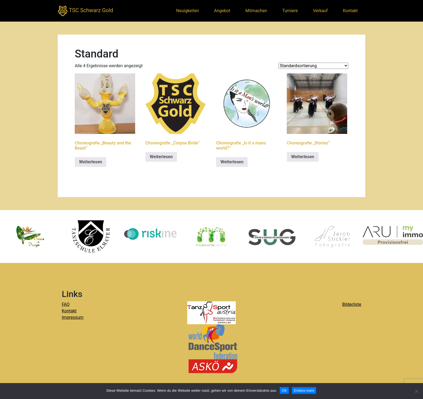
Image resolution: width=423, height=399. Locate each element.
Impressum (73, 317)
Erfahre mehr (304, 390)
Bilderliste (351, 304)
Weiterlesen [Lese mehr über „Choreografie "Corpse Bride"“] (161, 156)
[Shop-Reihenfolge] (313, 66)
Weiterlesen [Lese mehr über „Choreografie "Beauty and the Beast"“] (90, 161)
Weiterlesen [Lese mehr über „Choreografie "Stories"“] (302, 156)
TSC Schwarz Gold (85, 10)
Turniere (290, 10)
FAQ (66, 304)
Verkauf (320, 10)
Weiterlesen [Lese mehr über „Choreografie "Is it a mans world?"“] (231, 161)
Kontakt (350, 10)
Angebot (222, 10)
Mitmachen (256, 10)
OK (284, 390)
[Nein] (416, 391)
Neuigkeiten (187, 10)
